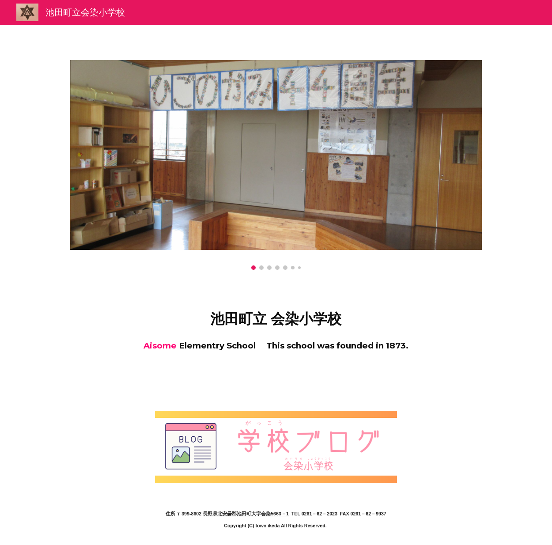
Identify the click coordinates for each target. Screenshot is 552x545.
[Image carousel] (276, 165)
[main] (276, 328)
